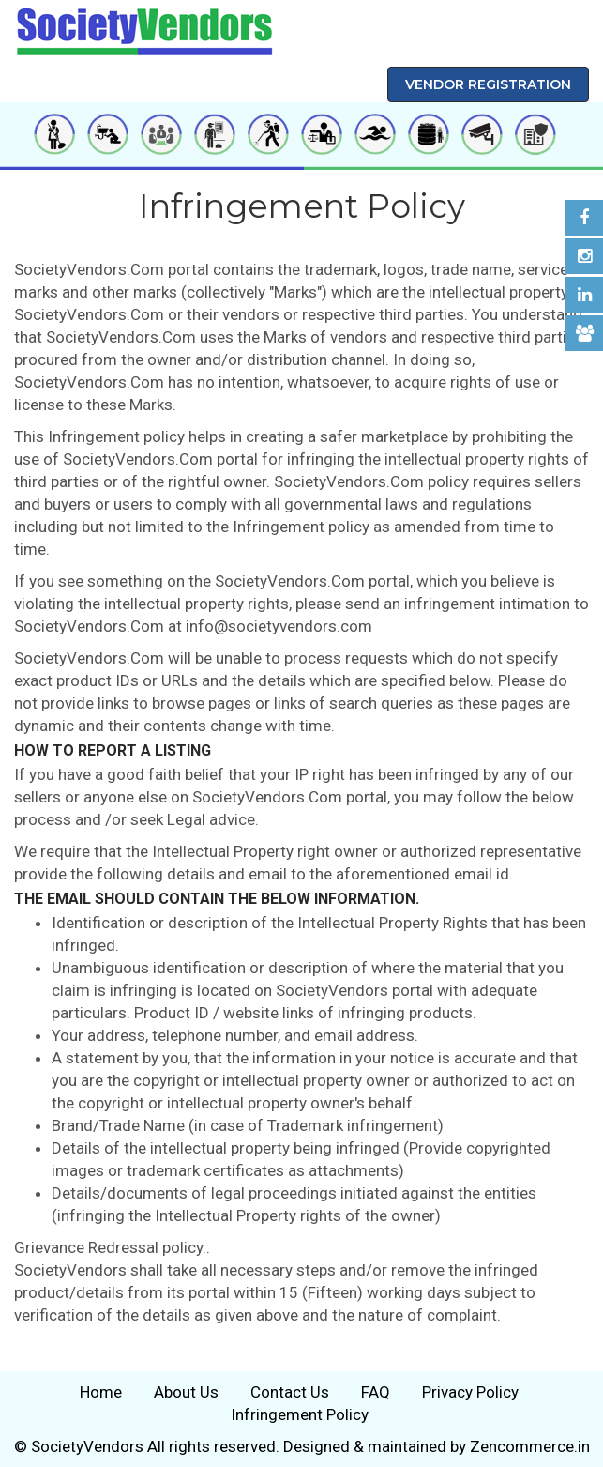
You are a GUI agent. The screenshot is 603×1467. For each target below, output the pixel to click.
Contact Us (289, 1392)
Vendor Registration (488, 84)
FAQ (375, 1392)
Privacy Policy (470, 1392)
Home (101, 1392)
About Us (186, 1392)
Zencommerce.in (530, 1446)
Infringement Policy (300, 1414)
